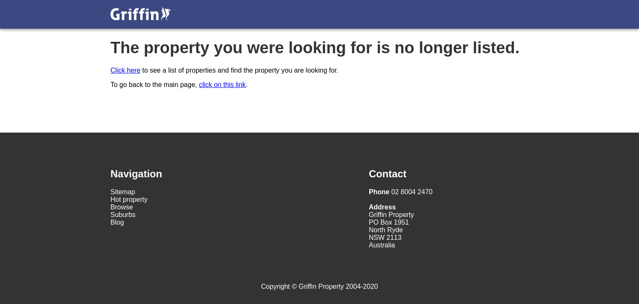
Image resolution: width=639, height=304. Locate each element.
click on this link (222, 84)
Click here (125, 70)
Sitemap (122, 191)
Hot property (129, 199)
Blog (117, 222)
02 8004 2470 (400, 191)
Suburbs (123, 214)
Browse (121, 207)
